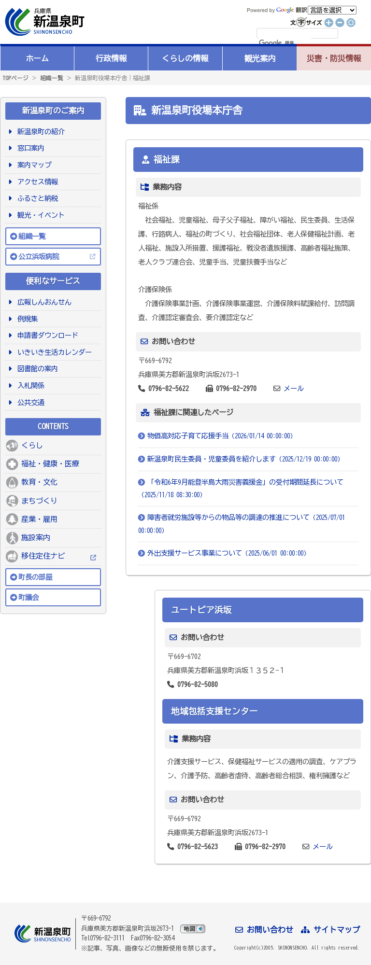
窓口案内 (29, 148)
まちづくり (39, 500)
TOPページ (15, 78)
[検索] (285, 43)
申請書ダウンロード (46, 335)
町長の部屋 (35, 577)
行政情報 (111, 58)
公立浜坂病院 (38, 256)
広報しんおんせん (42, 302)
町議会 (28, 597)
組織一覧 (51, 78)
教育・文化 (39, 482)
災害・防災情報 (334, 58)
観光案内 (259, 58)
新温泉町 (43, 22)
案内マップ (32, 164)
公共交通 (29, 402)
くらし (32, 445)
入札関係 (29, 385)
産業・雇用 (39, 519)
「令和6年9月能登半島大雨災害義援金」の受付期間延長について (240, 488)
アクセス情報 (36, 181)
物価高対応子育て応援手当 (221, 435)
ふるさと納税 (36, 198)
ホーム (37, 58)
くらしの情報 (185, 58)
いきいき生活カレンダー (53, 352)
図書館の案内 (36, 368)
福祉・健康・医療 (50, 463)
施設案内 (35, 537)
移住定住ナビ (43, 555)
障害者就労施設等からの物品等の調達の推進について (241, 524)
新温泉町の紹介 (39, 131)
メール (294, 388)
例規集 (26, 318)
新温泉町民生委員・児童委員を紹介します (245, 458)
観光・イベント (39, 215)
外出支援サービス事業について (228, 553)
